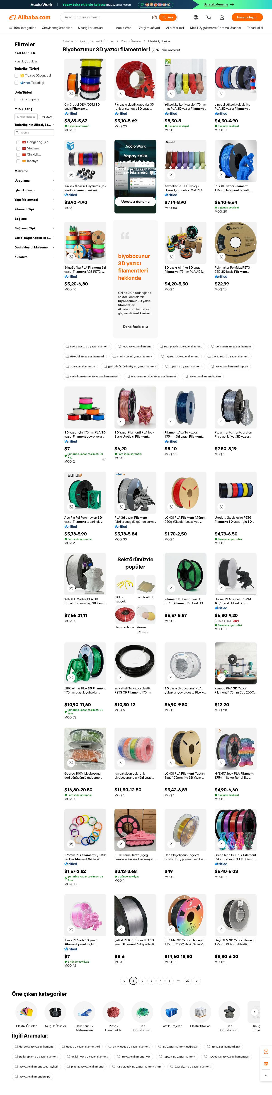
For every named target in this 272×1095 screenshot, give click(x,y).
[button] (154, 17)
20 (187, 980)
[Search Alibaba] (106, 17)
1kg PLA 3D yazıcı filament (180, 356)
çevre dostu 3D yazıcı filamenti (87, 346)
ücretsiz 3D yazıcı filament (34, 1046)
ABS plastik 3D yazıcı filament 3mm (137, 1066)
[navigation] (34, 511)
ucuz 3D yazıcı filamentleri (81, 1046)
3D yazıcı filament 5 (80, 366)
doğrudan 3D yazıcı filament (231, 346)
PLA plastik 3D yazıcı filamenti (181, 346)
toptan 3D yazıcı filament (177, 1056)
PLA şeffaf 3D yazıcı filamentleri (226, 1056)
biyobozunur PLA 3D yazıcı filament (151, 376)
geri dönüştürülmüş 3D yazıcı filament (130, 366)
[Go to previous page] (124, 981)
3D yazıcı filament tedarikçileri (36, 1066)
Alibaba (68, 41)
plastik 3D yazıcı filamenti (85, 1066)
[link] (266, 1052)
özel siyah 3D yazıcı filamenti (190, 1066)
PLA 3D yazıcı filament (134, 346)
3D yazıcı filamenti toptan (229, 366)
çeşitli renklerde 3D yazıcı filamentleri (92, 376)
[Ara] (168, 17)
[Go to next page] (197, 981)
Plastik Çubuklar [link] (159, 41)
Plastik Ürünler (131, 41)
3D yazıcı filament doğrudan (178, 1046)
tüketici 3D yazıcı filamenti (85, 356)
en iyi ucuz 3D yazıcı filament (129, 1046)
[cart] (209, 18)
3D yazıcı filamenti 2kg (223, 1046)
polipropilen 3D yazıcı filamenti (36, 1056)
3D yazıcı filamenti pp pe (32, 1076)
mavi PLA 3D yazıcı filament (132, 356)
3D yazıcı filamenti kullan (203, 376)
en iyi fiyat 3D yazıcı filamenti (87, 1056)
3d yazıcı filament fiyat (133, 1056)
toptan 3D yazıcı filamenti (183, 366)
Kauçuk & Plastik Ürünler (97, 41)
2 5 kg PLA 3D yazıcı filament (228, 356)
